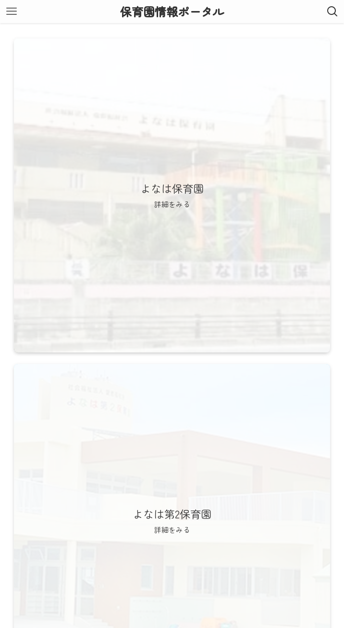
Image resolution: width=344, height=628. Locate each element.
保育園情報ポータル (172, 11)
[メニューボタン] (11, 11)
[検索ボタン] (332, 11)
